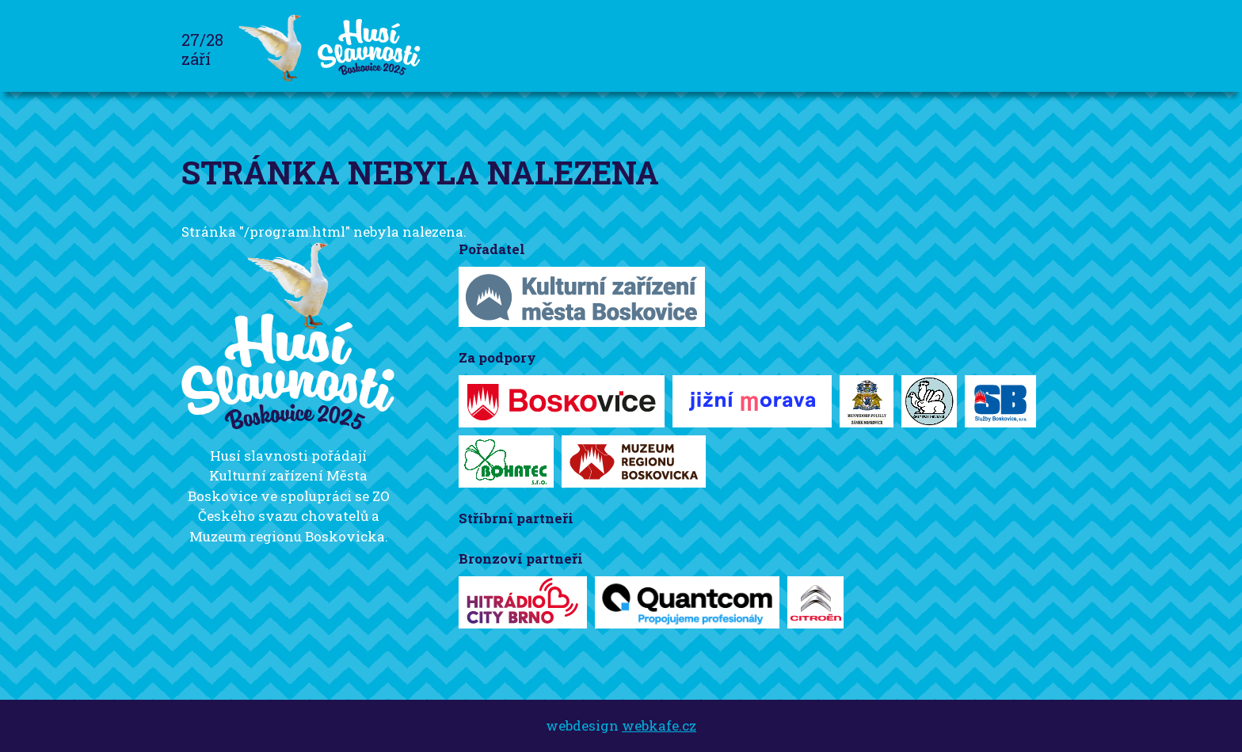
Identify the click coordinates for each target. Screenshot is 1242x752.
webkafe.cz (659, 725)
